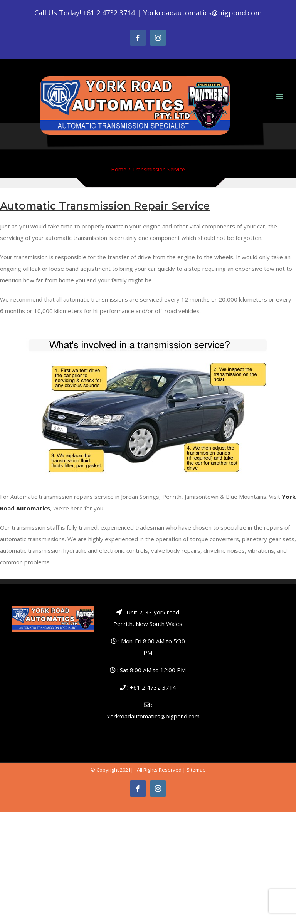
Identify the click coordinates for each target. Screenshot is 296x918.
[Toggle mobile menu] (280, 96)
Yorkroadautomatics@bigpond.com (202, 12)
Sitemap (196, 769)
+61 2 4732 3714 (153, 687)
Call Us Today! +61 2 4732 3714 (84, 12)
